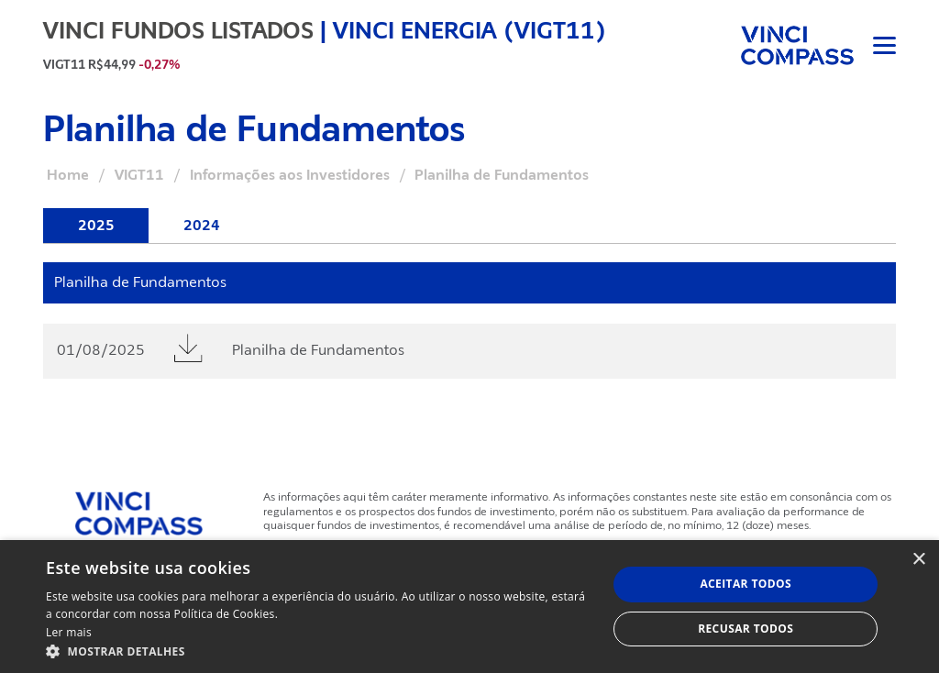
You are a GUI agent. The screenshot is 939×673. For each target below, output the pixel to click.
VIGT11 (139, 175)
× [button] (918, 560)
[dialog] (469, 606)
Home (68, 175)
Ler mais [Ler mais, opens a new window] (69, 632)
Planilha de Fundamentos (318, 350)
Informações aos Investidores (290, 175)
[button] (318, 650)
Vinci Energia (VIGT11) (469, 30)
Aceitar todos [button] (745, 583)
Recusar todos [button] (745, 628)
